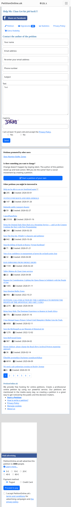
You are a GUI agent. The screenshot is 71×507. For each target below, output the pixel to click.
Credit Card (28, 482)
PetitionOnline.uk (11, 3)
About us (11, 408)
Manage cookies (14, 406)
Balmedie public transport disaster (16, 207)
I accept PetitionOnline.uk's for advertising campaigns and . (20, 497)
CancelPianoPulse (10, 216)
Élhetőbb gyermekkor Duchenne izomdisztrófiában (22, 358)
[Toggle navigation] (66, 3)
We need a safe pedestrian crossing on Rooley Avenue (23, 367)
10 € (16, 471)
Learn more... (10, 466)
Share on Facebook (14, 18)
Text (4, 83)
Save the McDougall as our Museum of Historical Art (23, 329)
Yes (11, 134)
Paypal (12, 482)
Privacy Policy (59, 26)
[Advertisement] (19, 437)
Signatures (26, 26)
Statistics (44, 26)
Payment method (11, 479)
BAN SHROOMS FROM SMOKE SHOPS (19, 262)
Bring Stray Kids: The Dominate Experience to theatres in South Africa (30, 311)
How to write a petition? (17, 400)
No (24, 134)
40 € (8, 474)
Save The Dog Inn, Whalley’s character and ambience (23, 236)
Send (6, 140)
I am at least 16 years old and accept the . (27, 132)
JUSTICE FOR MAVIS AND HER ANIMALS (21, 198)
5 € (7, 471)
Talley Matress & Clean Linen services (18, 271)
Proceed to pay (11, 488)
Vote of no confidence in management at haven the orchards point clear (30, 254)
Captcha (6, 118)
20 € (24, 471)
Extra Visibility (12, 30)
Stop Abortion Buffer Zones (14, 157)
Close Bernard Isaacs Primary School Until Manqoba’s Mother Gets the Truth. (33, 320)
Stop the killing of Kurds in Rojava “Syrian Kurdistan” (24, 245)
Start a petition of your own (32, 178)
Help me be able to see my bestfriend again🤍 (20, 189)
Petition (9, 26)
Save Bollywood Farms (12, 338)
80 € (17, 474)
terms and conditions (15, 496)
